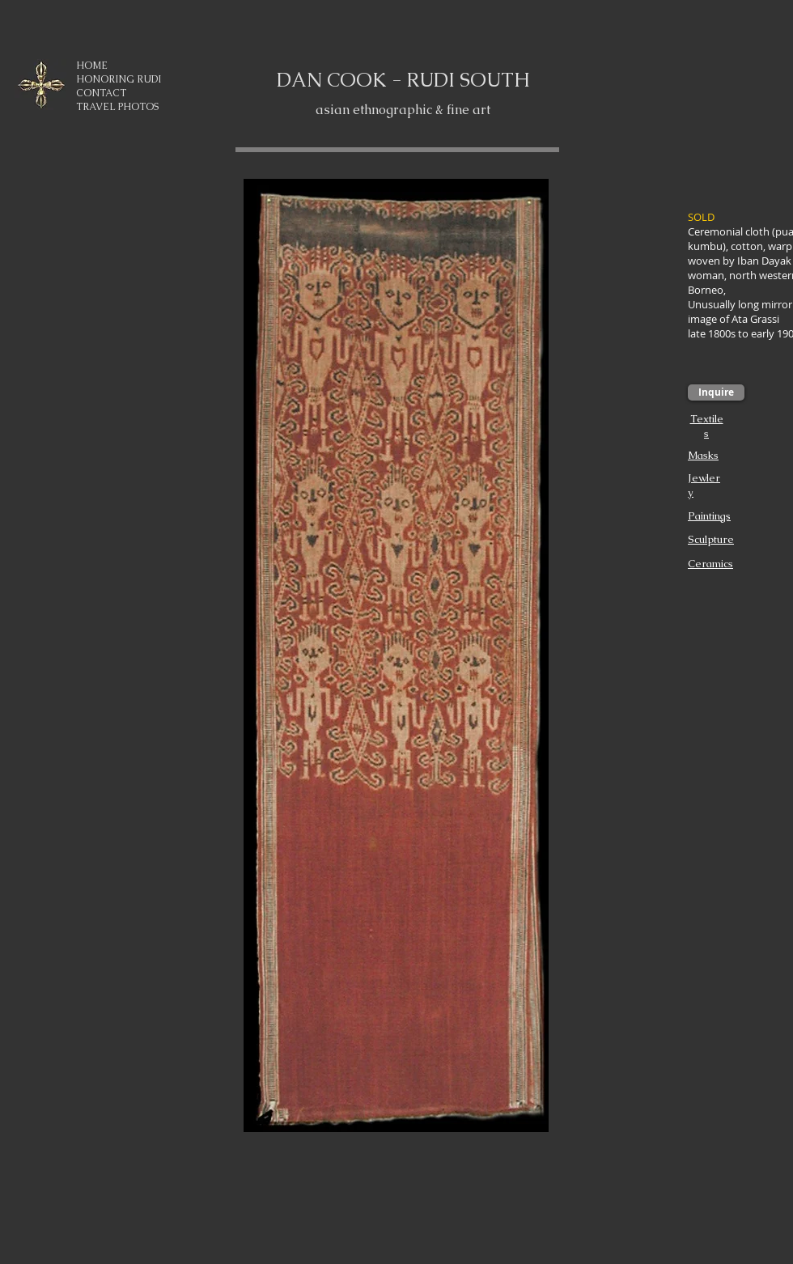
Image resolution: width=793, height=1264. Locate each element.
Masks (703, 455)
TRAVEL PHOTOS (117, 106)
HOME (92, 65)
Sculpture (711, 539)
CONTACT (101, 93)
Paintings (709, 516)
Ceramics (710, 563)
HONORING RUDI (118, 79)
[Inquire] (716, 392)
